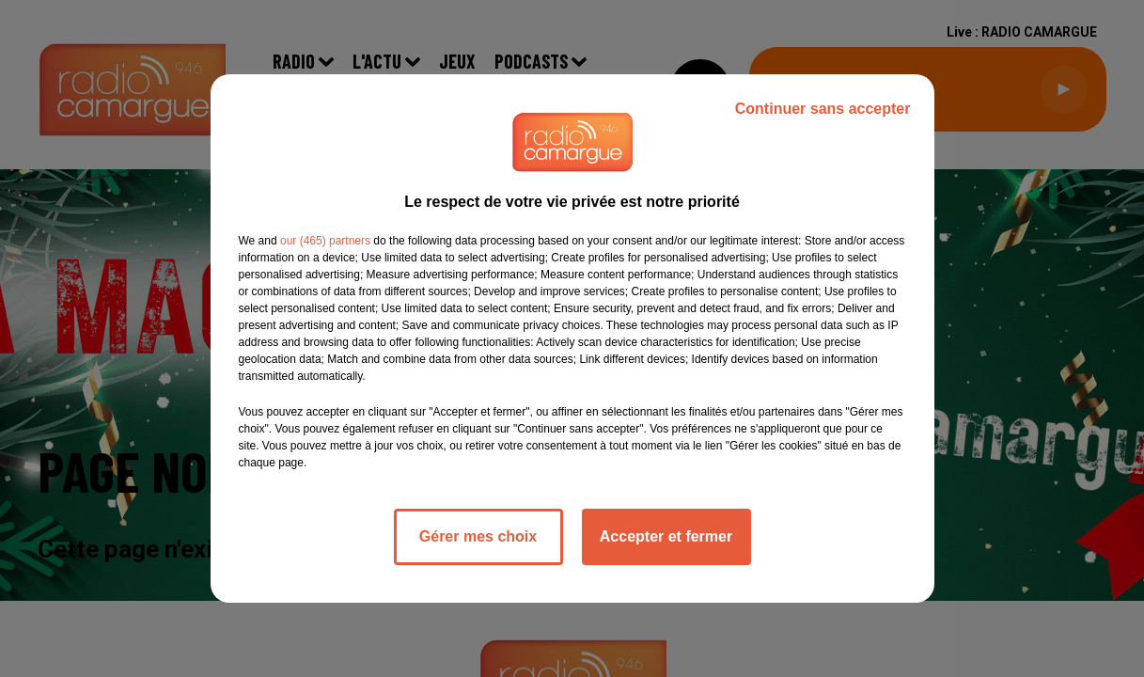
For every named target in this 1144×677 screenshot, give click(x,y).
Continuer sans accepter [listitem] (823, 109)
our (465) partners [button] (325, 240)
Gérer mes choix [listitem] (478, 536)
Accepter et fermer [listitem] (666, 536)
